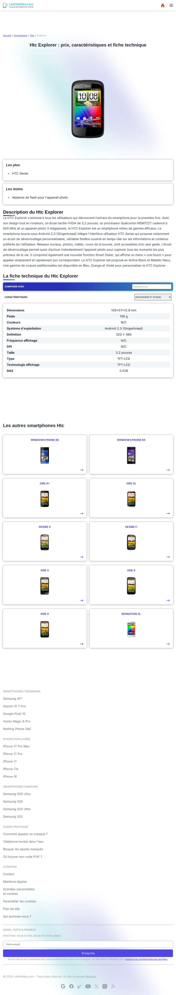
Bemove (91, 976)
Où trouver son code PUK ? (22, 857)
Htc (32, 35)
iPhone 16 (10, 776)
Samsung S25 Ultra (17, 809)
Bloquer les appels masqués (23, 849)
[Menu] (171, 5)
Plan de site (11, 909)
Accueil (7, 35)
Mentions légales (15, 881)
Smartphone (20, 35)
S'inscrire (88, 953)
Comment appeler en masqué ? (25, 834)
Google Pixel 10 (14, 714)
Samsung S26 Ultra (17, 794)
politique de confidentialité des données (146, 959)
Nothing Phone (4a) (17, 729)
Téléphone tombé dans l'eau (23, 841)
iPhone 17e (10, 769)
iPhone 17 (10, 761)
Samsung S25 (13, 816)
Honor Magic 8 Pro (16, 721)
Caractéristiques (16, 297)
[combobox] (151, 286)
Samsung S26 (13, 801)
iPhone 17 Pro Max (16, 746)
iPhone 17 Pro (13, 754)
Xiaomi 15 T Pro (14, 706)
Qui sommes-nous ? (17, 916)
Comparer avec (14, 286)
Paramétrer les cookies (19, 901)
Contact (8, 874)
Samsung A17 (12, 698)
